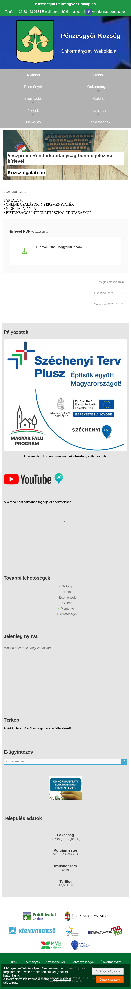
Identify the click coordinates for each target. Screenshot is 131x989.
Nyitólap (33, 75)
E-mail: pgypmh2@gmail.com (62, 11)
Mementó (33, 122)
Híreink (67, 592)
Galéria (67, 603)
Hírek (13, 962)
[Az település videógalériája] (33, 483)
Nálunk (33, 110)
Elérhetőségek (67, 614)
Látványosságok (83, 962)
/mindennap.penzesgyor (106, 11)
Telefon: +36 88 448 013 (22, 11)
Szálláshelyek (56, 962)
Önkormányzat (111, 962)
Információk (33, 99)
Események (33, 87)
